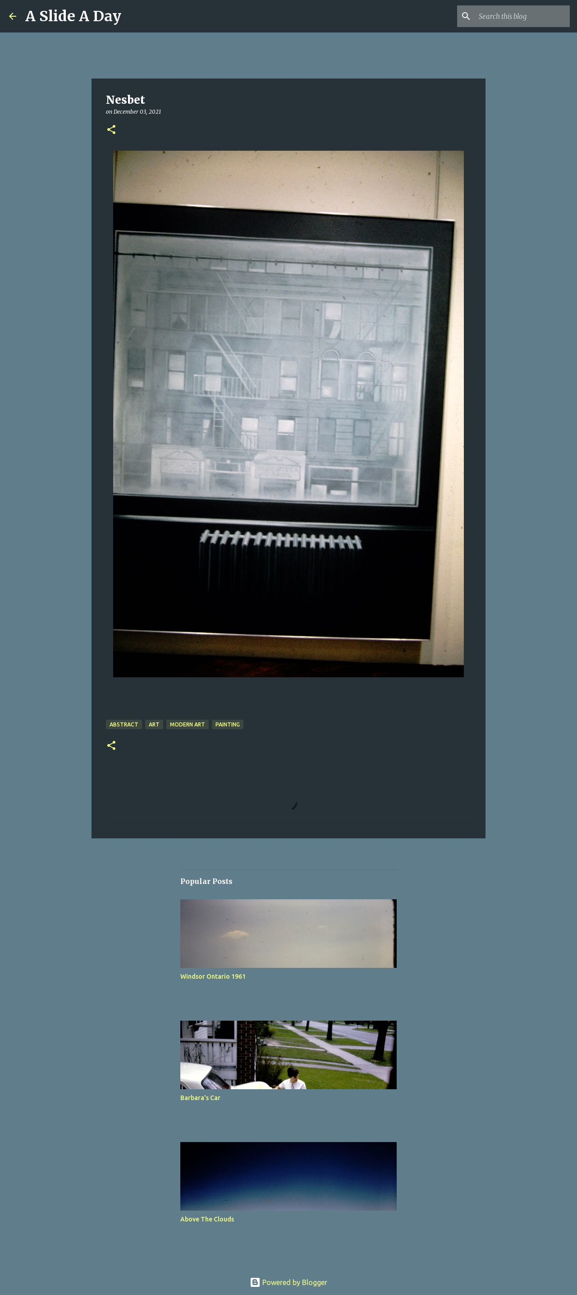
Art (154, 724)
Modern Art (187, 724)
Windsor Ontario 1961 (213, 976)
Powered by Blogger (288, 1282)
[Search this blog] (522, 16)
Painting (227, 724)
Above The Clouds (207, 1219)
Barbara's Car (200, 1097)
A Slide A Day (73, 16)
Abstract (124, 724)
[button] (111, 130)
